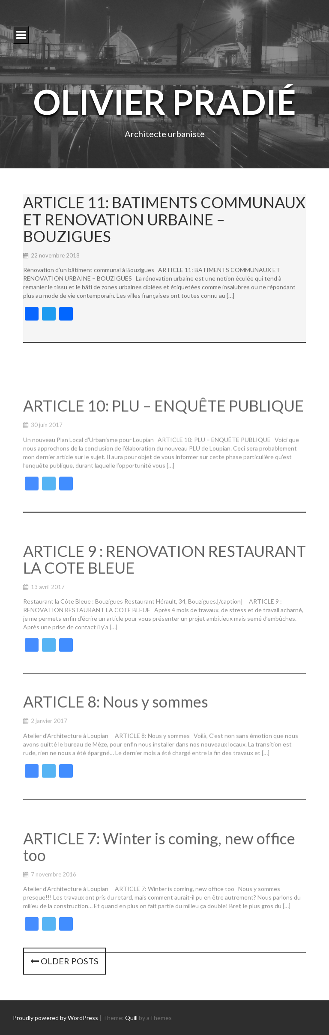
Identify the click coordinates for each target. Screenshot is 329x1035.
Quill (131, 1017)
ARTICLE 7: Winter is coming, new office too (159, 884)
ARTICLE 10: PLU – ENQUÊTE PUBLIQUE (163, 440)
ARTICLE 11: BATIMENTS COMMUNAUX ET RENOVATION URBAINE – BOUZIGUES (164, 224)
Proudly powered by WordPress (55, 1017)
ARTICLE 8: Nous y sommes (115, 733)
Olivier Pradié (164, 101)
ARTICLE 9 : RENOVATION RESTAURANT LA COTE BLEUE (164, 599)
